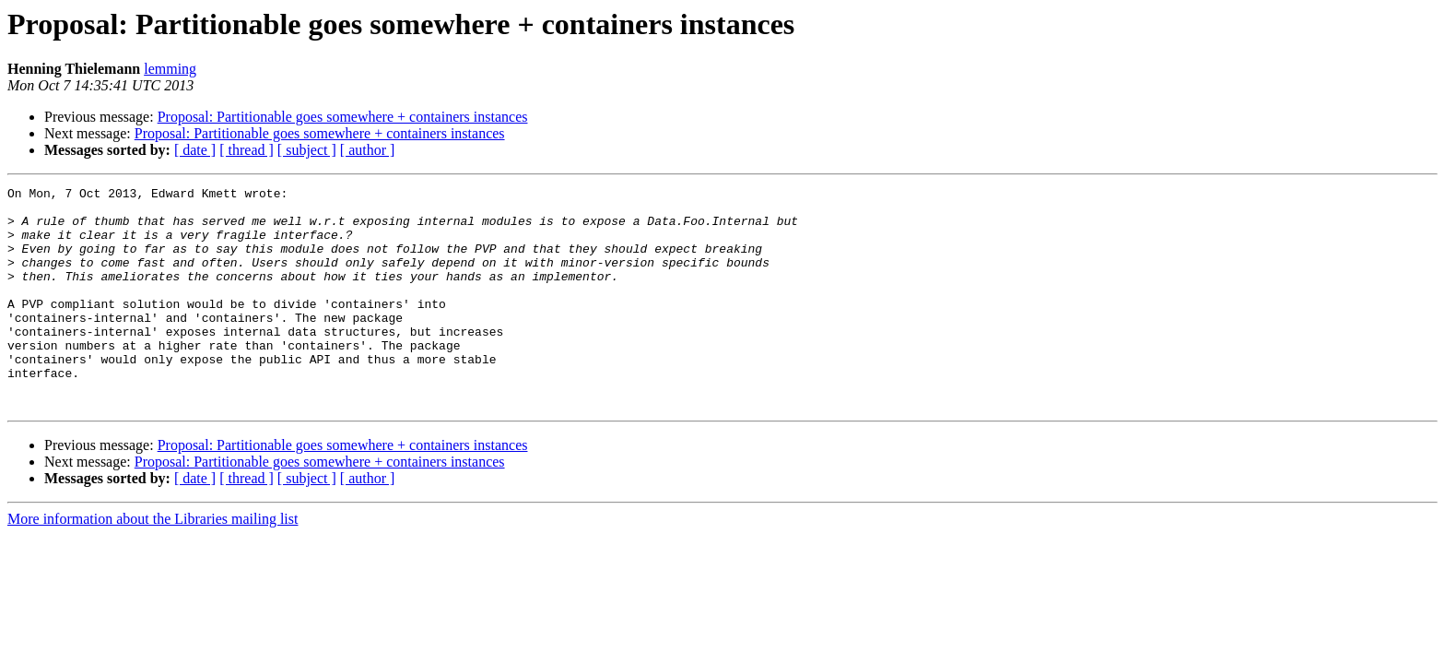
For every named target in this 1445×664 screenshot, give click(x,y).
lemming (170, 69)
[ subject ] (306, 150)
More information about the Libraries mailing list (152, 563)
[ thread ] (246, 150)
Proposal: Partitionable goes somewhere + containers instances (343, 117)
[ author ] (367, 150)
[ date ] (195, 150)
